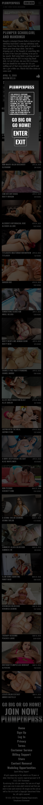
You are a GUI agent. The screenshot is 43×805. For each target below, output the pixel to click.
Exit (20, 142)
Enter (20, 133)
